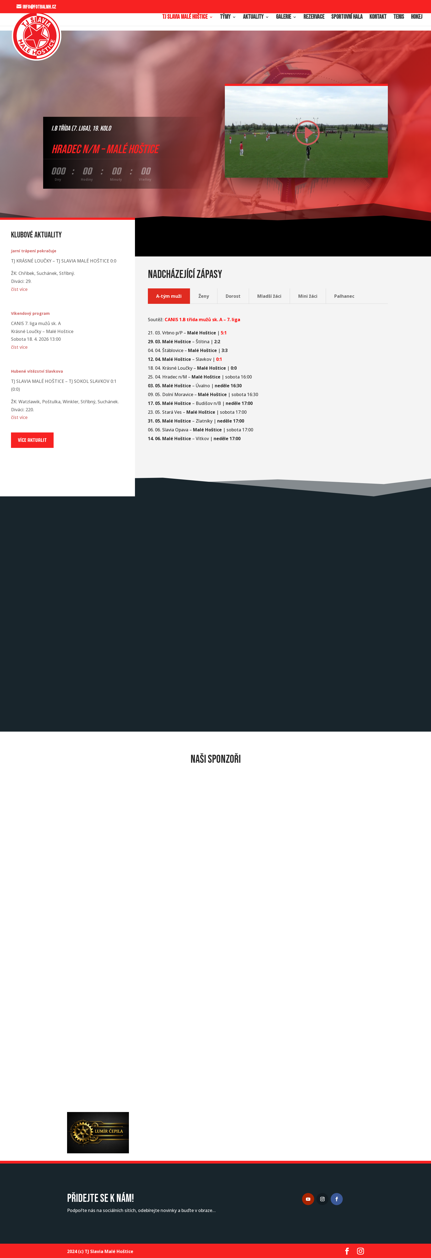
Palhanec (344, 296)
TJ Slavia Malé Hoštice (185, 18)
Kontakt (377, 18)
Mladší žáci (269, 296)
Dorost (233, 296)
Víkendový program (30, 313)
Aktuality (253, 18)
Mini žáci (307, 296)
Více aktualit (32, 440)
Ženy (203, 296)
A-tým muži (169, 296)
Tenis (398, 18)
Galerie (283, 18)
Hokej (416, 18)
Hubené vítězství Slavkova (37, 371)
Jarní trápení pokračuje (33, 250)
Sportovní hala (347, 18)
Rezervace (313, 18)
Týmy (225, 18)
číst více (19, 289)
